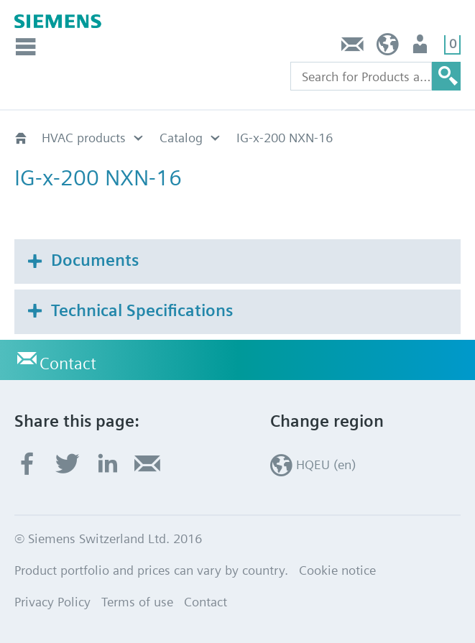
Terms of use (137, 601)
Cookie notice (337, 570)
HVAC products (84, 137)
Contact (352, 47)
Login (421, 47)
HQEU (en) (388, 47)
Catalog (181, 137)
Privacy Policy (52, 601)
